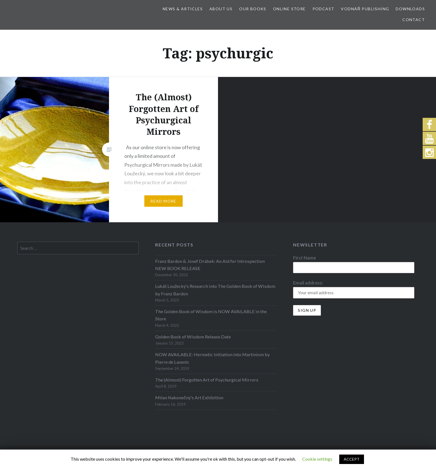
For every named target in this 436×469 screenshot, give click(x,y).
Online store (289, 8)
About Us (220, 8)
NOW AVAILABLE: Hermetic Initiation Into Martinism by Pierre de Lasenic (212, 358)
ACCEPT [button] (352, 459)
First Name (304, 257)
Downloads (410, 8)
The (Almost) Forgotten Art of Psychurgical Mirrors (206, 379)
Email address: (308, 282)
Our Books (252, 8)
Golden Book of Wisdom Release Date (193, 336)
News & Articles (183, 8)
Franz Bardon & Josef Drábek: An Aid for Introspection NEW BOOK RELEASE (210, 264)
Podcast (324, 8)
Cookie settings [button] (317, 458)
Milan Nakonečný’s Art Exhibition (189, 397)
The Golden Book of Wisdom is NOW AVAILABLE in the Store (211, 315)
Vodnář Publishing (365, 8)
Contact (413, 19)
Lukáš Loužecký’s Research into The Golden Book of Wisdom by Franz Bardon (215, 289)
